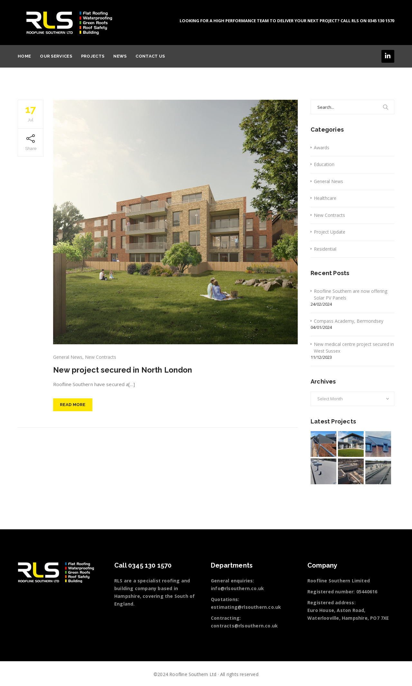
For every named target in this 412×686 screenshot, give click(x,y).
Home (24, 56)
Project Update (329, 232)
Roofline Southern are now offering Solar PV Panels (350, 294)
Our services (56, 56)
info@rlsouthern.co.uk (237, 588)
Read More (73, 405)
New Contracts (100, 357)
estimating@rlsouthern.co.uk (246, 607)
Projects (92, 56)
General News (67, 357)
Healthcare (325, 198)
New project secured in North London (123, 370)
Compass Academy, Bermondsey (348, 321)
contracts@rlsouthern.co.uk (244, 626)
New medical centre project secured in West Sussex (354, 347)
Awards (321, 147)
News (119, 56)
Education (324, 164)
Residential (325, 249)
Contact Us (150, 56)
